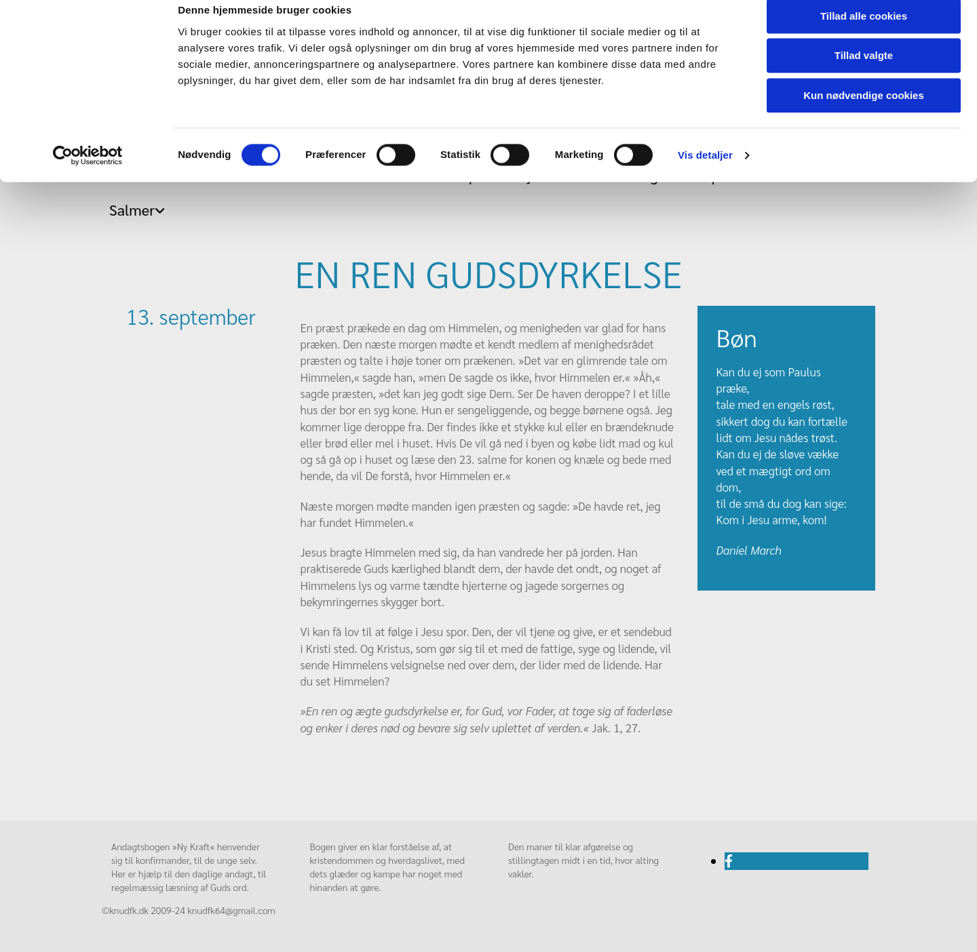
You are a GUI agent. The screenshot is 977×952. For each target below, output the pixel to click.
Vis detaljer (705, 172)
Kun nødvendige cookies (863, 113)
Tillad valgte (864, 73)
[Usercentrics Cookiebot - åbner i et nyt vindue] (87, 173)
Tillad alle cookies (863, 33)
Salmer (132, 209)
